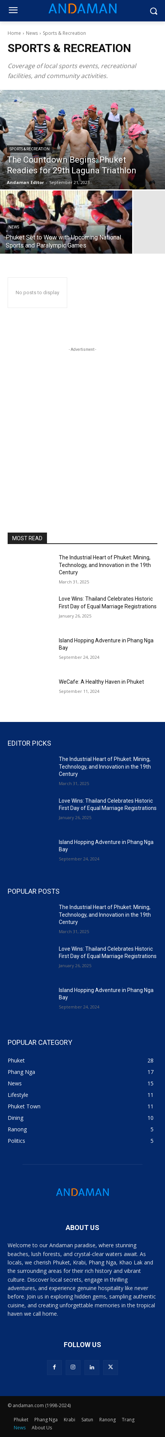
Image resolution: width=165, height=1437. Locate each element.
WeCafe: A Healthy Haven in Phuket (101, 682)
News (32, 33)
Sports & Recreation (30, 149)
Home (14, 33)
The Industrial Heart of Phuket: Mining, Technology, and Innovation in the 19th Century (105, 564)
